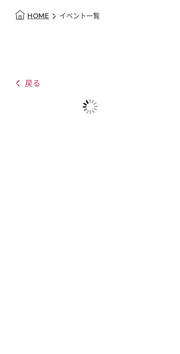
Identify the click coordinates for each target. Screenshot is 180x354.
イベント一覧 (80, 16)
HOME (38, 16)
